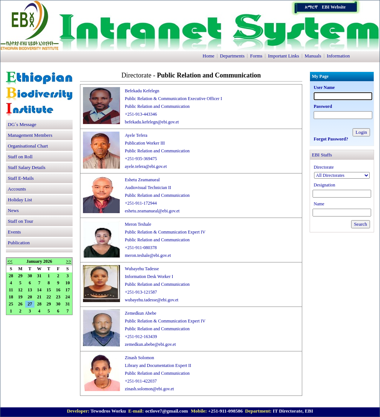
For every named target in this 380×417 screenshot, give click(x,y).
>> (68, 261)
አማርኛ (311, 7)
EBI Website (334, 7)
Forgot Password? (331, 139)
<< (10, 261)
